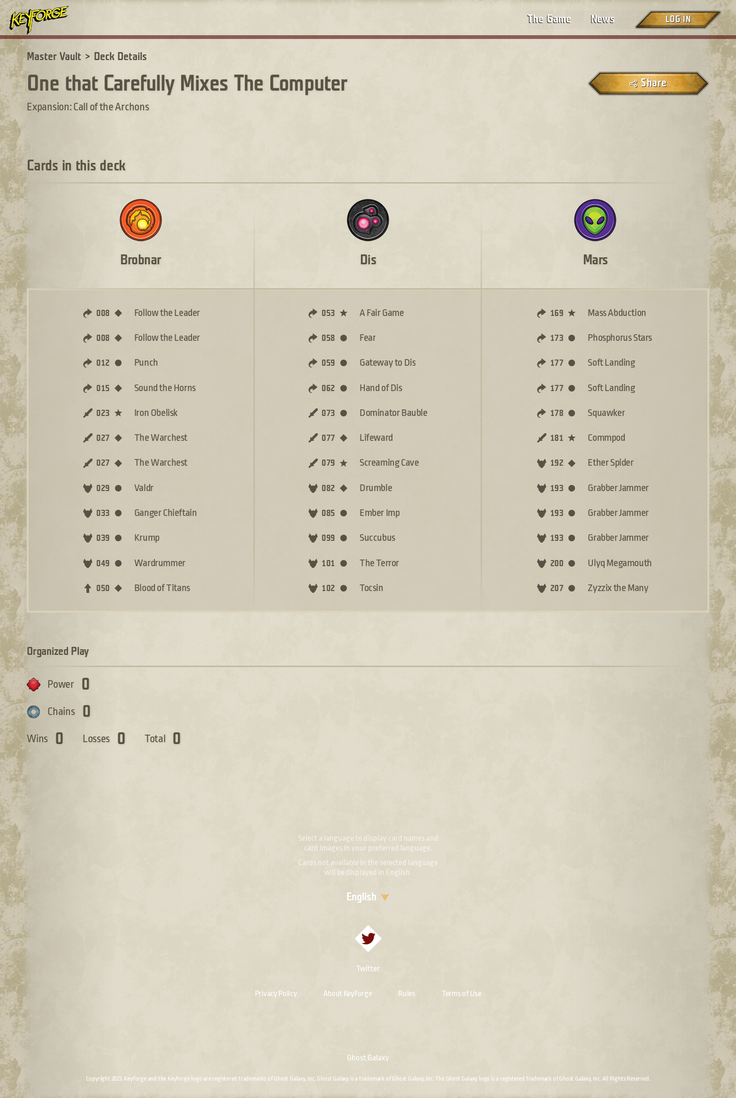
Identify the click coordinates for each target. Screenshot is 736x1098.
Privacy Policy (276, 993)
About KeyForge (347, 993)
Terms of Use (461, 993)
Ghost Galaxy (368, 1057)
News (602, 19)
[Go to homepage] (46, 20)
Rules (406, 993)
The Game (549, 19)
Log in (677, 19)
